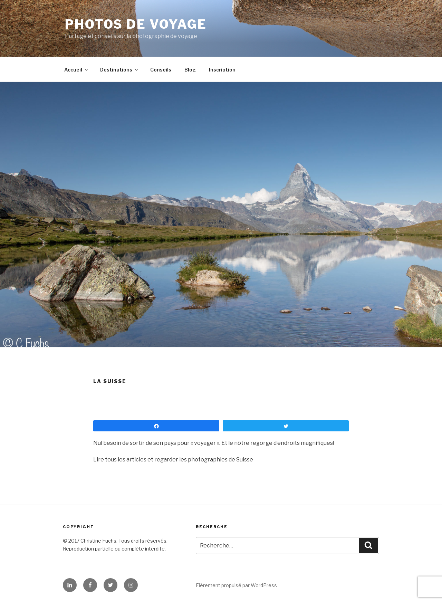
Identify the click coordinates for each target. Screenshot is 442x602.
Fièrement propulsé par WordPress (236, 585)
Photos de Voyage (136, 24)
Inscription (222, 70)
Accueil (76, 70)
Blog (190, 70)
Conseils (160, 70)
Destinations (119, 70)
